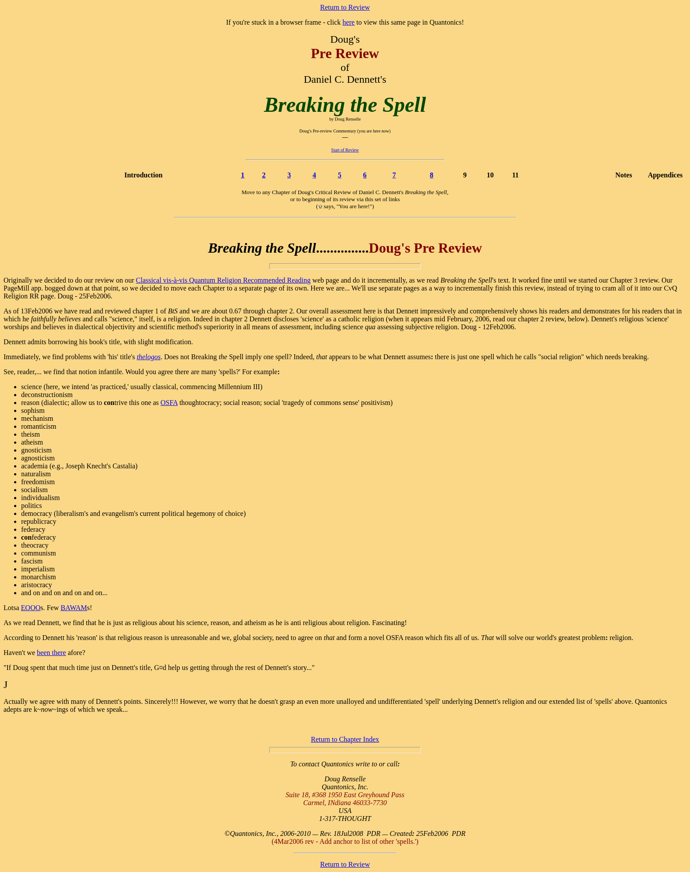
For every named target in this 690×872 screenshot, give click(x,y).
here (348, 22)
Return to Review (345, 7)
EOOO (30, 607)
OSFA (169, 402)
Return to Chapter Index (345, 739)
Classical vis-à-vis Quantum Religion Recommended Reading (223, 280)
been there (51, 652)
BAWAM (74, 607)
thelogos (149, 357)
